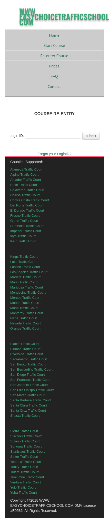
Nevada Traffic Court (25, 323)
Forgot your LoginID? (55, 154)
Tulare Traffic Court (24, 472)
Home (54, 35)
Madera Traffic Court (25, 277)
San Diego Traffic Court (27, 374)
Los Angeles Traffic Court (28, 272)
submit (91, 136)
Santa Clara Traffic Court (28, 405)
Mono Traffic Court (24, 308)
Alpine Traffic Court (24, 174)
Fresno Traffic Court (25, 215)
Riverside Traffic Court (26, 354)
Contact (54, 86)
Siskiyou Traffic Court (26, 436)
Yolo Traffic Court (23, 487)
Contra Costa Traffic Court (29, 200)
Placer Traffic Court (24, 344)
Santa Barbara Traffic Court (30, 400)
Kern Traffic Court (23, 241)
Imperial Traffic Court (25, 231)
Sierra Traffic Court (24, 431)
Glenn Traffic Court (24, 221)
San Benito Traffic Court (28, 364)
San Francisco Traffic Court (30, 380)
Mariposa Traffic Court (26, 287)
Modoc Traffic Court (24, 303)
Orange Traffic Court (25, 328)
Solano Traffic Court (25, 441)
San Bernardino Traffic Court (31, 369)
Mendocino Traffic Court (28, 292)
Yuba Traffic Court (23, 492)
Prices (54, 65)
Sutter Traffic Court (24, 457)
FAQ (54, 76)
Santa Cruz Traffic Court (28, 410)
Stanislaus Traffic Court (27, 451)
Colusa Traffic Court (25, 195)
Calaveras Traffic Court (27, 190)
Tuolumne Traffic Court (27, 477)
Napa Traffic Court (23, 318)
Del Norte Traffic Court (26, 205)
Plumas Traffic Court (25, 349)
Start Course (54, 45)
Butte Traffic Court (23, 185)
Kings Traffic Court (24, 257)
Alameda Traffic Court (26, 169)
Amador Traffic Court (25, 180)
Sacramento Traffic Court (28, 359)
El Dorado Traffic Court (27, 210)
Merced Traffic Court (25, 298)
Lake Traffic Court (23, 262)
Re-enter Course (54, 55)
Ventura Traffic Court (25, 482)
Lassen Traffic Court (25, 267)
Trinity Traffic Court (24, 467)
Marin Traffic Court (24, 282)
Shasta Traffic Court (25, 416)
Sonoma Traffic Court (26, 446)
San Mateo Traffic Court (27, 395)
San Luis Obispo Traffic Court (32, 390)
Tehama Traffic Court (25, 462)
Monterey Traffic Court (26, 313)
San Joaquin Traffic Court (29, 385)
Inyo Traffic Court (23, 236)
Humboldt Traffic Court (27, 226)
